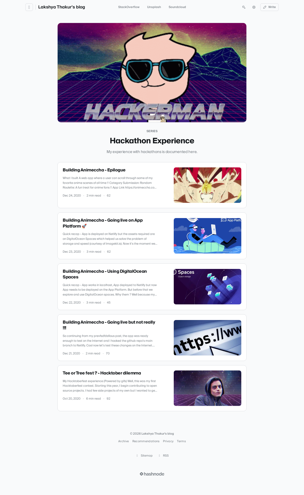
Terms (181, 441)
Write (269, 7)
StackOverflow (129, 7)
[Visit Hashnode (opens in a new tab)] (152, 474)
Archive (123, 441)
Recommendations (146, 441)
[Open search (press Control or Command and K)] (244, 7)
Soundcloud (177, 7)
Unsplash (154, 7)
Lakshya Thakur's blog (61, 7)
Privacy (168, 441)
